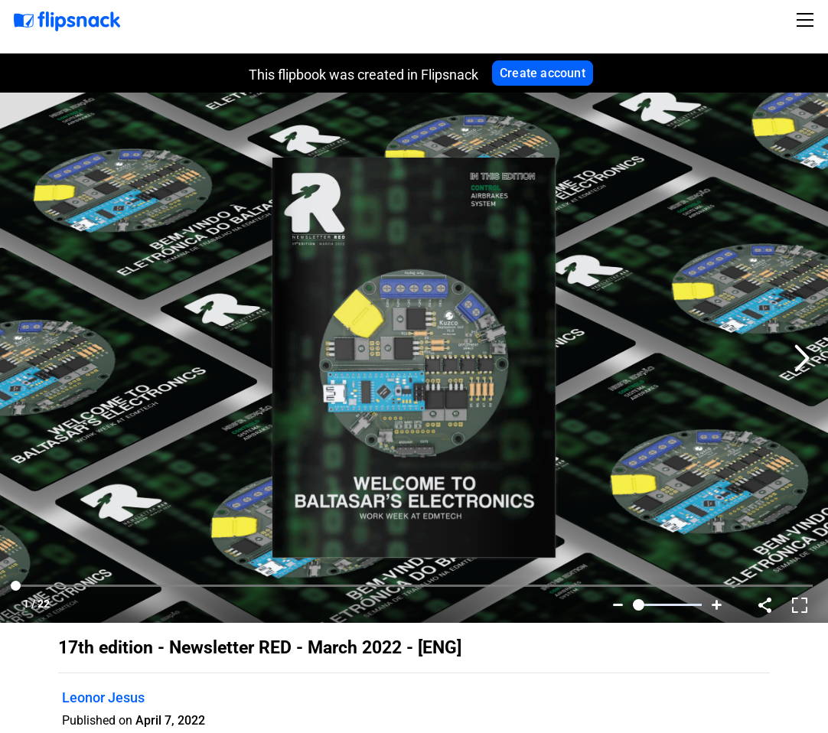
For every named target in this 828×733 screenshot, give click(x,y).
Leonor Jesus (103, 697)
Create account (542, 73)
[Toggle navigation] (807, 20)
